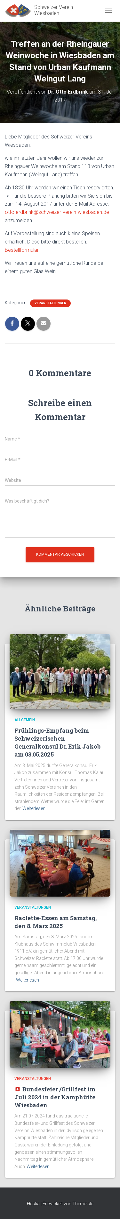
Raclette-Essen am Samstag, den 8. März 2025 (55, 922)
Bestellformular (22, 250)
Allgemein (24, 720)
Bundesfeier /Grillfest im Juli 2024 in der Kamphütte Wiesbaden (54, 1097)
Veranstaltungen (50, 303)
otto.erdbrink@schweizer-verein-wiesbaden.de (57, 212)
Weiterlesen (33, 808)
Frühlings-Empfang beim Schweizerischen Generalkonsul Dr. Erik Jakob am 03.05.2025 (57, 742)
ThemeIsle (82, 1203)
